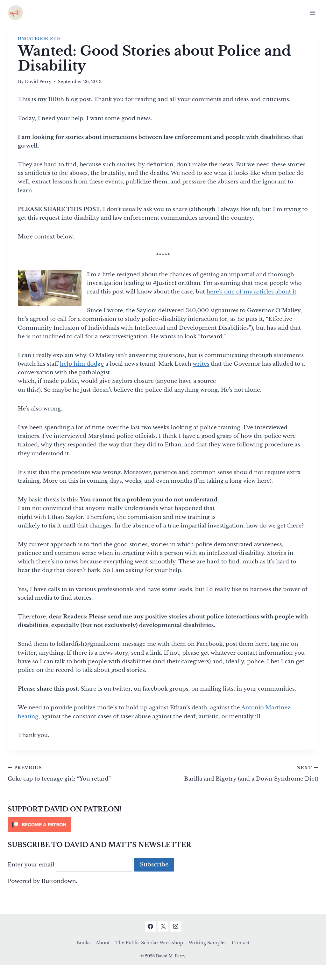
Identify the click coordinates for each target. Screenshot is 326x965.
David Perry (38, 81)
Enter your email (31, 864)
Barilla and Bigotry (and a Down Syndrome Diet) (243, 772)
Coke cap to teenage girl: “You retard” (83, 772)
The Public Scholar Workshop (149, 943)
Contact (241, 943)
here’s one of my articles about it (251, 291)
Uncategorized (39, 38)
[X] (163, 926)
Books (83, 943)
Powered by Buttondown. (42, 881)
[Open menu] (312, 12)
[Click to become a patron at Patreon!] (163, 824)
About (103, 943)
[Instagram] (175, 926)
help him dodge (82, 364)
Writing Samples (207, 943)
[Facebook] (150, 926)
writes (201, 364)
